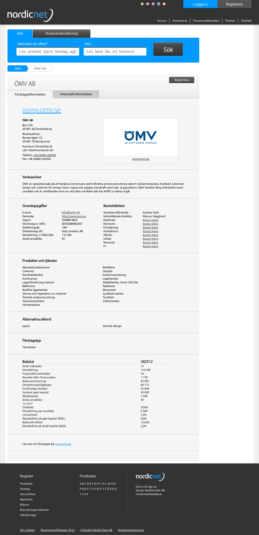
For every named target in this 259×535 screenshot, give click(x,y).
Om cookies (27, 530)
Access (161, 20)
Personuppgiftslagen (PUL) (58, 530)
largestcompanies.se (131, 530)
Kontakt (246, 20)
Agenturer (26, 499)
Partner (230, 20)
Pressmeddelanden (206, 20)
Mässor (24, 504)
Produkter (26, 483)
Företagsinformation (30, 94)
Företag (25, 489)
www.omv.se (140, 159)
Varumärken (28, 494)
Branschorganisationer (34, 510)
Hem (18, 68)
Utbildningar (28, 515)
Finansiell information (76, 94)
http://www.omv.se (74, 216)
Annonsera (180, 20)
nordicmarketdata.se (149, 494)
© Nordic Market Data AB (96, 530)
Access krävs (150, 220)
